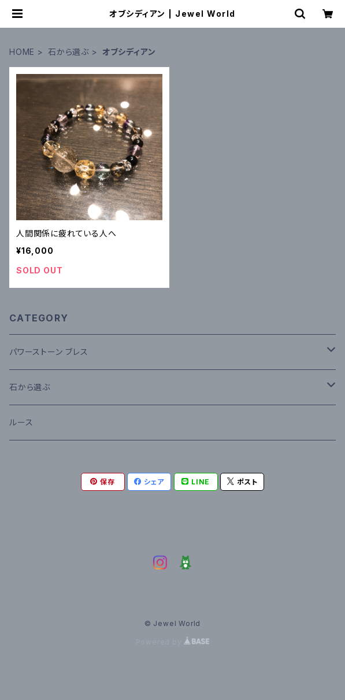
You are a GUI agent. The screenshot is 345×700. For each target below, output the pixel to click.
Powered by (173, 642)
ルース (21, 422)
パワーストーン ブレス (48, 352)
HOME (22, 52)
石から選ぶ (68, 52)
